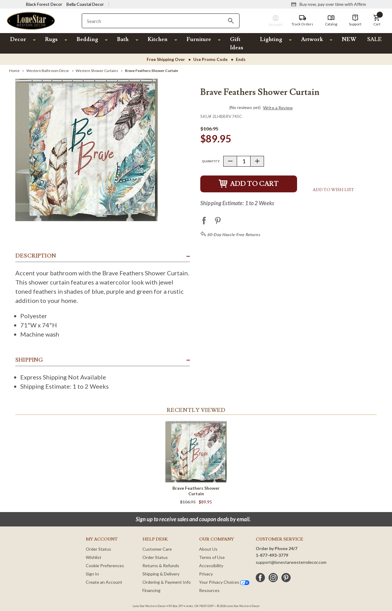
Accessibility (211, 565)
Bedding (87, 39)
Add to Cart (249, 183)
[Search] (231, 21)
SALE (374, 39)
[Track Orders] (302, 20)
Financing (151, 590)
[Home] (14, 70)
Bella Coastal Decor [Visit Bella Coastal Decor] (85, 4)
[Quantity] (243, 161)
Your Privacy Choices (224, 582)
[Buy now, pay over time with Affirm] (328, 4)
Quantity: (211, 161)
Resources (209, 590)
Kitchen (158, 39)
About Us (208, 549)
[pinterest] (286, 577)
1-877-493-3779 (272, 555)
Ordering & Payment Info (166, 582)
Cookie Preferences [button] (105, 565)
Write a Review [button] (278, 108)
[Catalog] (331, 20)
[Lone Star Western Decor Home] (31, 20)
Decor (18, 39)
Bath (123, 39)
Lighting (271, 39)
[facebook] (260, 577)
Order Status (98, 549)
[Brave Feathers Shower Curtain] (151, 70)
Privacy (206, 573)
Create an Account (104, 582)
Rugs (51, 39)
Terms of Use (212, 557)
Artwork (312, 39)
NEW (349, 39)
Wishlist (93, 557)
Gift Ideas (236, 43)
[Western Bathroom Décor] (47, 70)
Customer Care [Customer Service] (157, 549)
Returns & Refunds (160, 565)
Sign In (92, 573)
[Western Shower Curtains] (97, 70)
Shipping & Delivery (160, 573)
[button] (377, 20)
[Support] (355, 20)
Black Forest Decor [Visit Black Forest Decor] (44, 4)
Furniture (199, 39)
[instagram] (273, 577)
